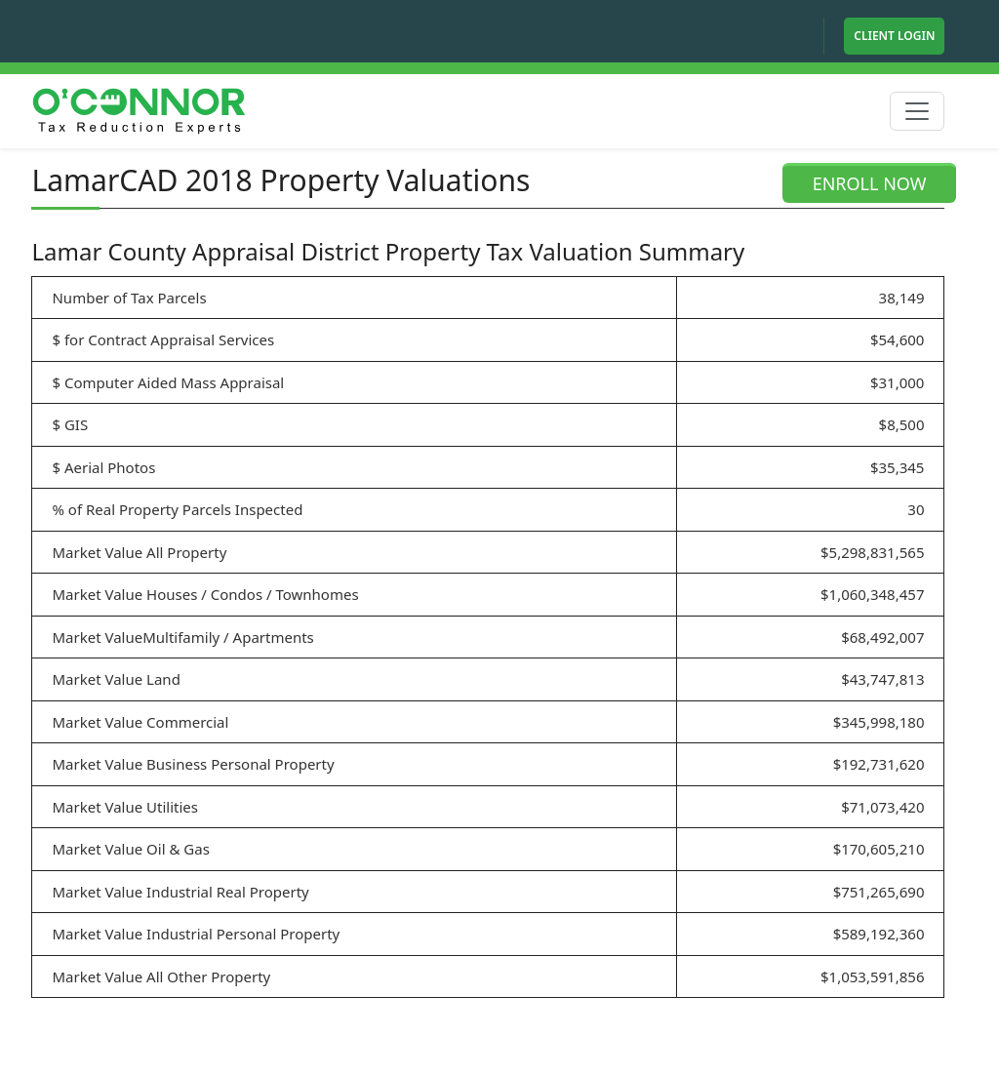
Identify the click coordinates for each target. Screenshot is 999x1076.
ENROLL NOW (870, 183)
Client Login (894, 35)
